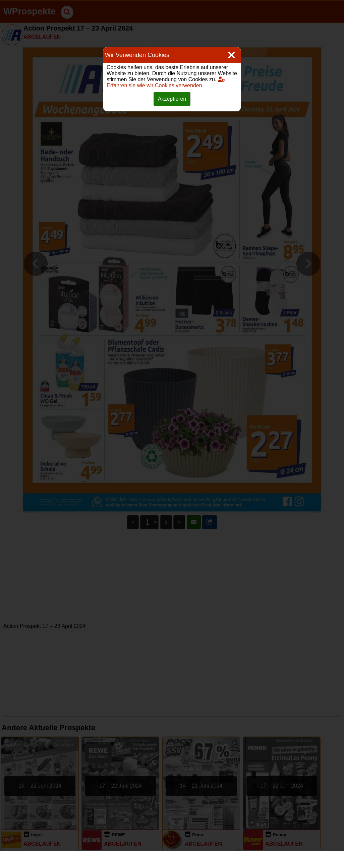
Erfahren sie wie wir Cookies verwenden (166, 82)
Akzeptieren (172, 99)
